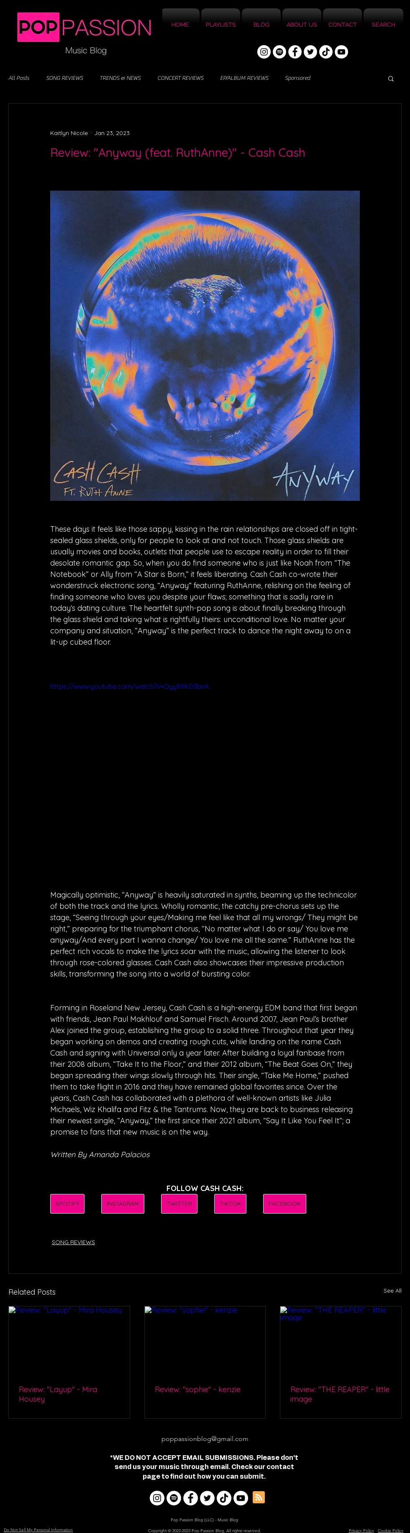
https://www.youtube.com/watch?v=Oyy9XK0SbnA (129, 686)
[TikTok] (326, 52)
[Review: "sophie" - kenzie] (205, 1340)
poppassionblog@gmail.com (205, 1439)
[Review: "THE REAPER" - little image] (340, 1340)
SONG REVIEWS (64, 78)
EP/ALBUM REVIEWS (244, 78)
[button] (391, 78)
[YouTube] (341, 52)
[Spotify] (279, 52)
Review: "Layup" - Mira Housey (58, 1394)
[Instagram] (264, 52)
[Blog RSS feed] (259, 1497)
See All (393, 1290)
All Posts (18, 78)
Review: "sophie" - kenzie (198, 1389)
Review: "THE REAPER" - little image (340, 1394)
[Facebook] (295, 52)
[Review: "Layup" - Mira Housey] (69, 1340)
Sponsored (297, 78)
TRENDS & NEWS (120, 78)
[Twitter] (310, 52)
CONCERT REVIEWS (180, 78)
